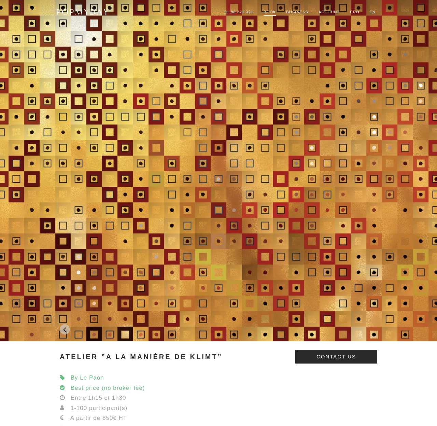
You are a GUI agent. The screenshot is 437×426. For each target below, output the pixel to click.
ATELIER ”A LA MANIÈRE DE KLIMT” (141, 356)
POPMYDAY (83, 12)
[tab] (218, 356)
